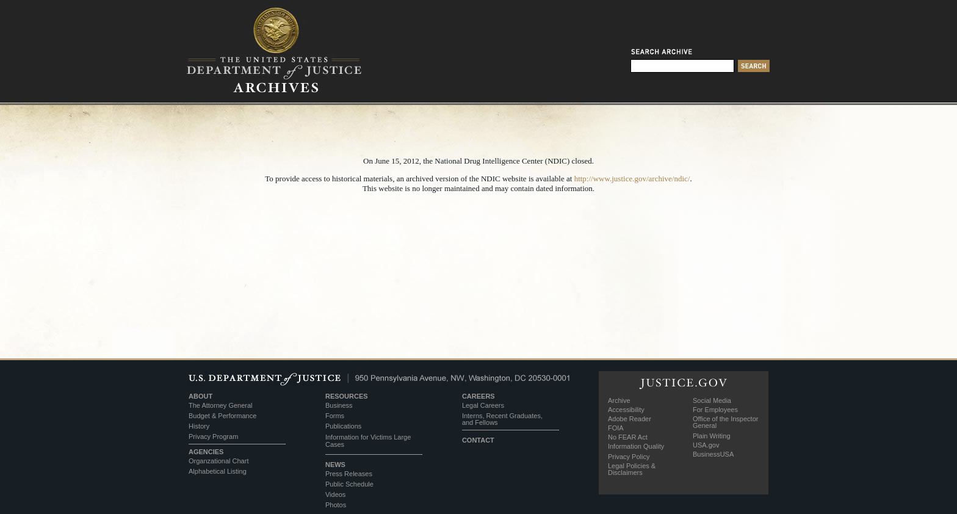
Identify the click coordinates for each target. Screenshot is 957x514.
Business (339, 405)
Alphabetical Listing (218, 471)
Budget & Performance (222, 415)
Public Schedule (349, 484)
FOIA (616, 428)
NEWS (335, 464)
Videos (335, 494)
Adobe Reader (629, 418)
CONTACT (478, 440)
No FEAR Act (628, 437)
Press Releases (348, 473)
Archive (619, 400)
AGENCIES (206, 451)
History (199, 426)
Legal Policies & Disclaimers (631, 469)
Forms (334, 415)
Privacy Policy (628, 456)
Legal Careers (483, 405)
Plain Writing (712, 436)
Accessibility (626, 409)
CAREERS (478, 396)
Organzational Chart (218, 461)
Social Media (712, 400)
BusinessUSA (713, 454)
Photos (335, 505)
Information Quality (636, 446)
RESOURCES (346, 396)
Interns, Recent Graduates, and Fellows (502, 419)
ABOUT (200, 396)
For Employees (715, 409)
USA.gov (706, 445)
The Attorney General (221, 405)
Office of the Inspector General (725, 422)
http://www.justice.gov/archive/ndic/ (632, 178)
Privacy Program (213, 436)
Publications (343, 426)
